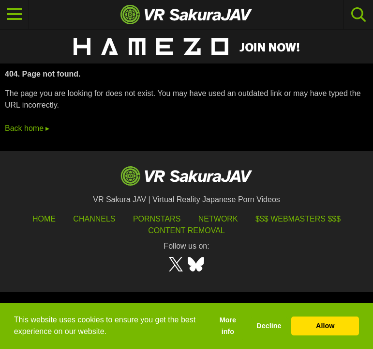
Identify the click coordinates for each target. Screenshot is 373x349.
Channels (94, 219)
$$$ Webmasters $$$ (298, 219)
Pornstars (156, 219)
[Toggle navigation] (14, 14)
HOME (44, 219)
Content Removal (186, 230)
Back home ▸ (27, 128)
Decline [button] (268, 326)
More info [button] (228, 325)
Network (218, 219)
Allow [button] (325, 326)
